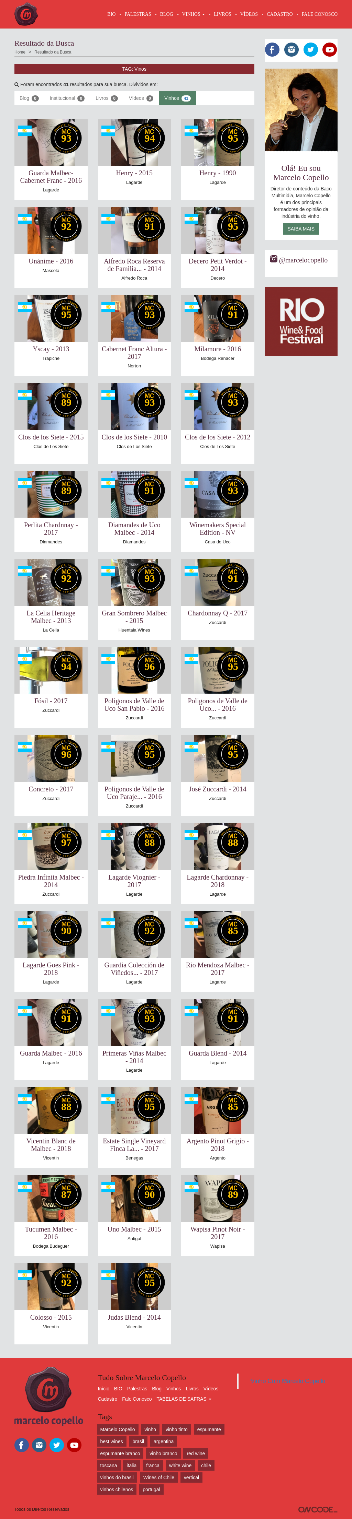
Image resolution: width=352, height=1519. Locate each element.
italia (131, 1465)
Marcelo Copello (117, 1429)
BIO (111, 14)
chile (206, 1465)
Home (19, 52)
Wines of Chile (158, 1477)
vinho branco (163, 1453)
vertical (191, 1477)
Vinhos (177, 98)
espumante (209, 1429)
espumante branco (120, 1453)
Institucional (67, 98)
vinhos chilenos (116, 1489)
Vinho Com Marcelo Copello (288, 1381)
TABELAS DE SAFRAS (183, 1399)
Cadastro (108, 1399)
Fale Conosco (137, 1399)
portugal (151, 1489)
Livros (107, 98)
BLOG (166, 14)
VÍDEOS (249, 14)
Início (103, 1388)
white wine (180, 1465)
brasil (138, 1441)
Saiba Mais (301, 229)
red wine (196, 1453)
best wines (111, 1441)
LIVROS (222, 14)
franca (153, 1465)
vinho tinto (177, 1429)
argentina (164, 1441)
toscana (108, 1465)
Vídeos (141, 98)
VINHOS (193, 14)
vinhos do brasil (117, 1477)
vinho (150, 1429)
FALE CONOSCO (320, 14)
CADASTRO (280, 14)
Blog (29, 98)
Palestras (137, 14)
